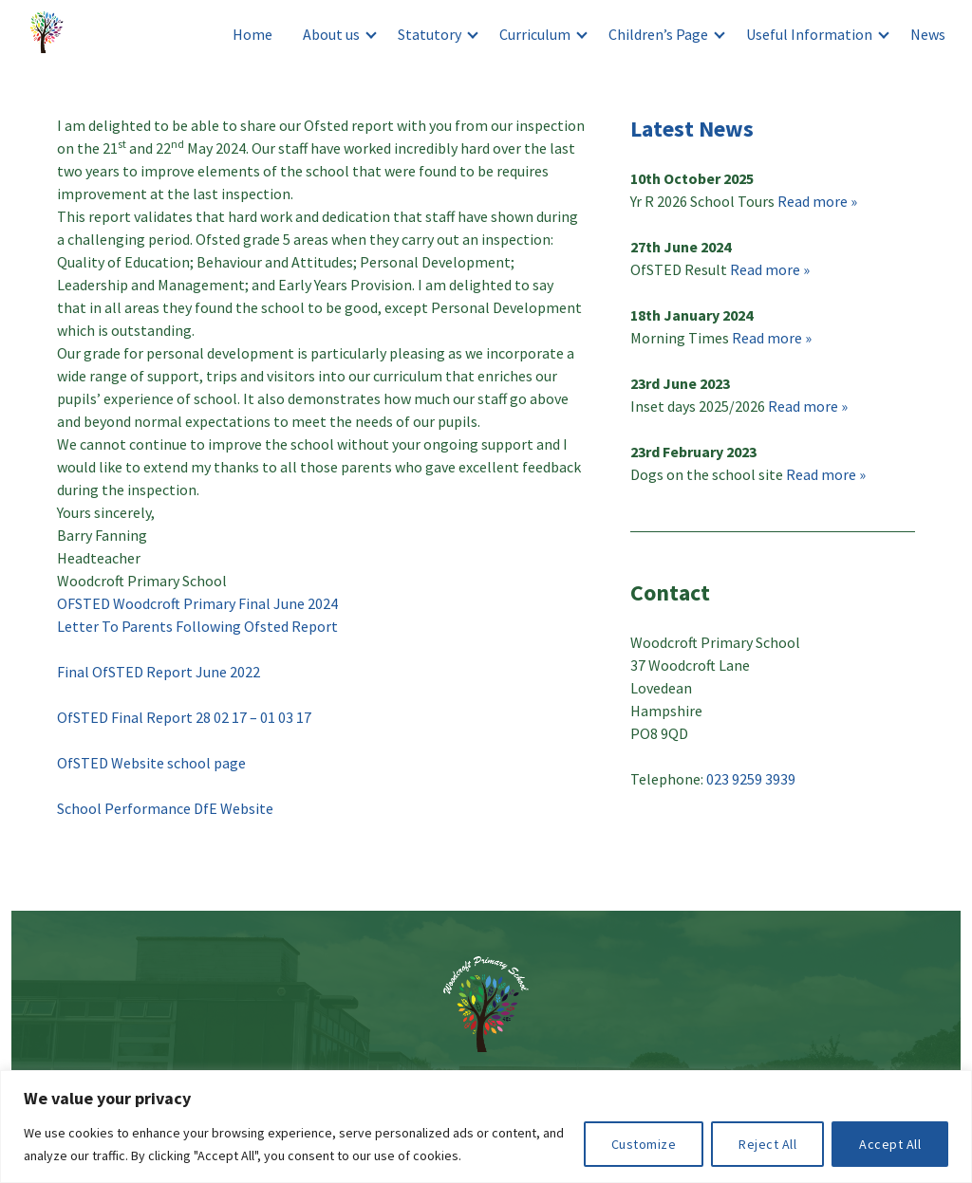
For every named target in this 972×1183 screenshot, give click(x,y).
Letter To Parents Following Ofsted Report (197, 626)
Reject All (767, 1144)
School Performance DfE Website (166, 808)
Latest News (692, 128)
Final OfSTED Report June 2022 (158, 671)
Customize (644, 1144)
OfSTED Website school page (151, 762)
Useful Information (809, 34)
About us (331, 34)
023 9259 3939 (750, 778)
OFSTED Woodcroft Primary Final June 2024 (197, 603)
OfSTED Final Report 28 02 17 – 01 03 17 (184, 717)
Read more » (817, 201)
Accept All (890, 1144)
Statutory (429, 34)
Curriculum (534, 34)
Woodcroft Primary (49, 34)
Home (252, 34)
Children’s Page (658, 34)
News (927, 34)
